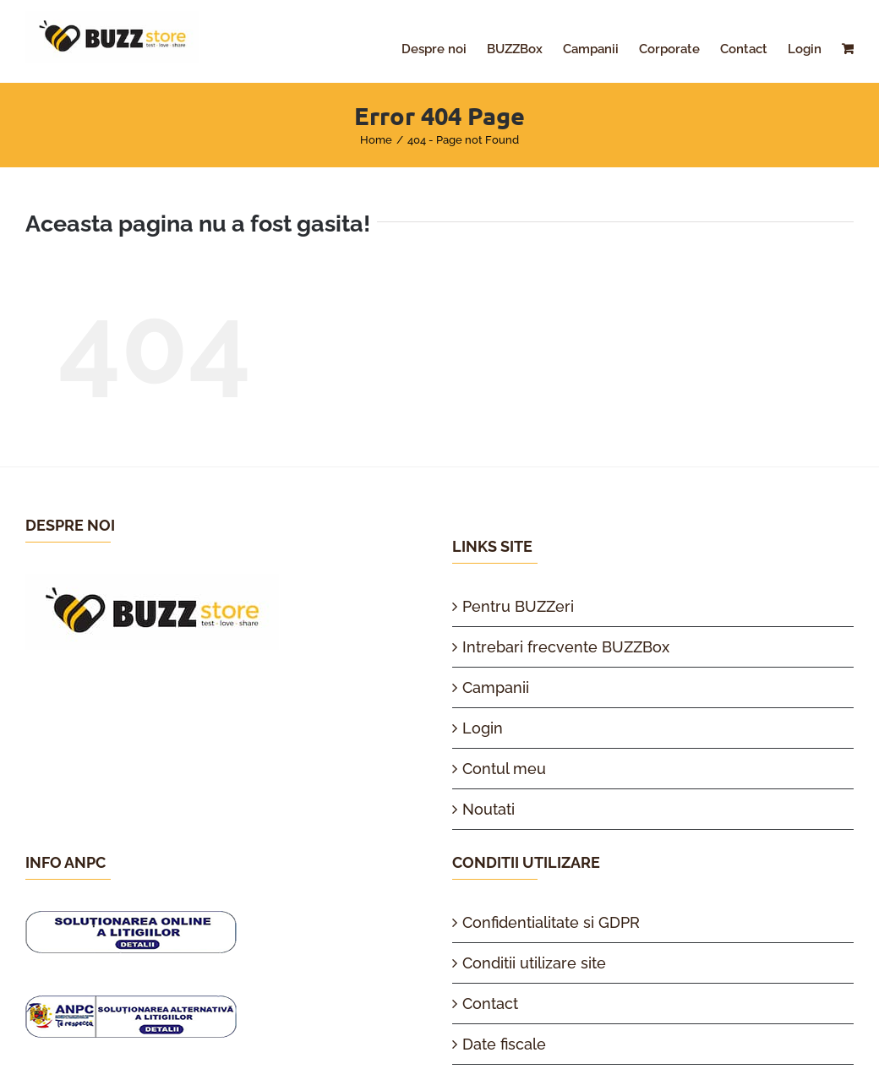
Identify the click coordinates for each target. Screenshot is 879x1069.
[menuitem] (444, 49)
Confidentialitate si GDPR (551, 922)
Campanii (495, 687)
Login (482, 728)
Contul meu (504, 768)
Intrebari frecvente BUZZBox (565, 647)
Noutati (488, 809)
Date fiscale (504, 1044)
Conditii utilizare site (534, 963)
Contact (490, 1003)
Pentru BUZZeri (518, 606)
